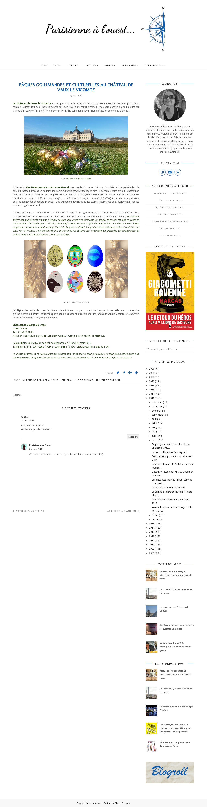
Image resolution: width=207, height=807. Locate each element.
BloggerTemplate (122, 803)
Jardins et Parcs (167, 214)
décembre (157, 402)
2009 (152, 548)
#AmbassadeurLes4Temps (168, 193)
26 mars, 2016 (35, 449)
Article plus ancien (122, 510)
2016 (152, 398)
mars (155, 440)
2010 (152, 544)
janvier (155, 519)
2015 (152, 523)
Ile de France (85, 380)
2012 (152, 536)
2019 (152, 385)
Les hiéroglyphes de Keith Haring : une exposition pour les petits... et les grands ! (175, 728)
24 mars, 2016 (27, 420)
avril (154, 435)
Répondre (133, 437)
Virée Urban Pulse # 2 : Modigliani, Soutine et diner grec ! (175, 647)
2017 (152, 393)
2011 (152, 540)
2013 (152, 531)
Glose (24, 416)
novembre (157, 406)
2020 (152, 381)
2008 (152, 552)
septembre (158, 414)
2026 (152, 368)
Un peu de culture (108, 380)
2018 (152, 389)
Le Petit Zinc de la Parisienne (167, 221)
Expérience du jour (167, 207)
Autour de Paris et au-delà (41, 380)
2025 (152, 372)
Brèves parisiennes (167, 200)
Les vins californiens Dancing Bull (169, 452)
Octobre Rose (168, 228)
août (154, 418)
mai (154, 431)
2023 (152, 376)
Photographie (167, 235)
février (155, 515)
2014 (152, 527)
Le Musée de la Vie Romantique (168, 487)
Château (68, 380)
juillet (155, 423)
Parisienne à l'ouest (40, 445)
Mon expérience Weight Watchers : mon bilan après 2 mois (175, 575)
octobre (156, 410)
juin (154, 427)
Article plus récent (30, 510)
